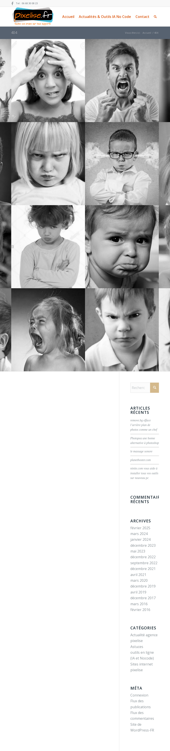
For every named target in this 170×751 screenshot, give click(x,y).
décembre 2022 (143, 556)
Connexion (139, 695)
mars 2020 (139, 580)
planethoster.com (140, 460)
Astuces (136, 646)
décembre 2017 (143, 597)
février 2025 (140, 527)
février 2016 (140, 609)
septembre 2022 (143, 562)
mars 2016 (139, 603)
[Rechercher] (155, 16)
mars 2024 (139, 533)
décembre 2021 (143, 568)
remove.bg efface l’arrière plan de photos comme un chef (143, 425)
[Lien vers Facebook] (12, 3)
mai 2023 (137, 551)
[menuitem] (68, 16)
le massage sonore (141, 451)
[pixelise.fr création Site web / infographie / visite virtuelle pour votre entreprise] (32, 16)
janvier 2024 (140, 539)
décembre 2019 (143, 586)
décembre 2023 (143, 545)
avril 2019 (138, 592)
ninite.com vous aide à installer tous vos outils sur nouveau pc (144, 473)
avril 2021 (138, 574)
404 (14, 32)
